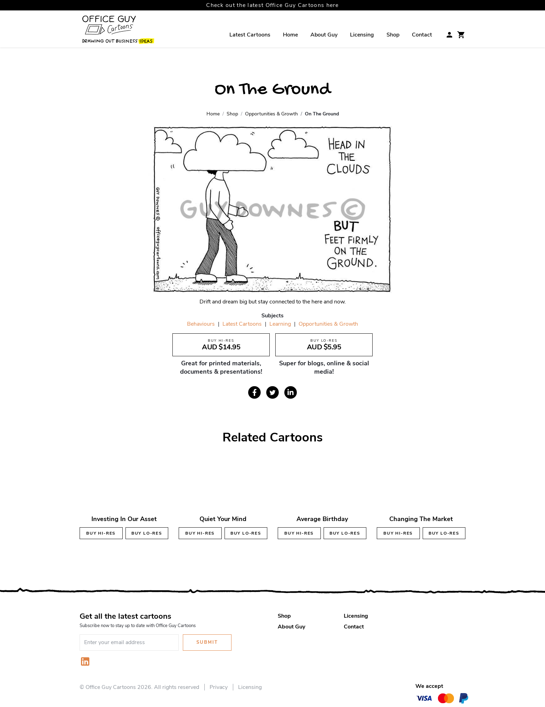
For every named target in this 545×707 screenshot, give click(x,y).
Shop (393, 35)
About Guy (323, 35)
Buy (101, 533)
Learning (280, 324)
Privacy (219, 687)
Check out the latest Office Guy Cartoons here (272, 5)
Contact (422, 35)
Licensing (362, 35)
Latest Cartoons (249, 35)
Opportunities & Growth (328, 324)
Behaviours (201, 324)
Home (290, 35)
